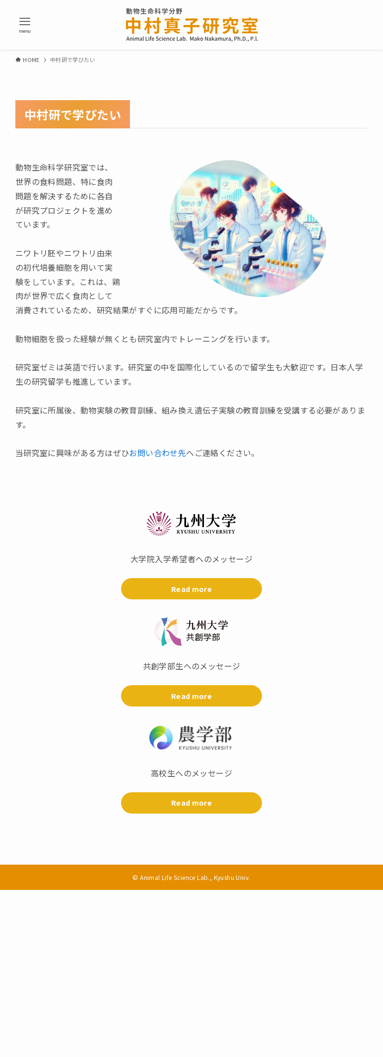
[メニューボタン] (25, 25)
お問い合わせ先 (157, 453)
